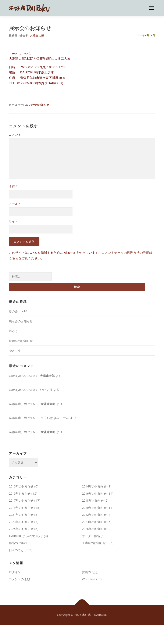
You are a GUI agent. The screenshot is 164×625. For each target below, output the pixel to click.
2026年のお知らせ (94, 529)
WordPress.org (92, 579)
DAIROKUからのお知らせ (26, 536)
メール (15, 203)
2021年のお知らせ (21, 515)
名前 (13, 186)
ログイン (15, 572)
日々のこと (16, 550)
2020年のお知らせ (37, 105)
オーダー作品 (91, 536)
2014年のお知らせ (94, 487)
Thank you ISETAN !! (22, 376)
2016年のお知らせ (94, 493)
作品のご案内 (18, 543)
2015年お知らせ (20, 493)
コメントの (19, 579)
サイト (13, 221)
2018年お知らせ (93, 501)
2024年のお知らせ (94, 522)
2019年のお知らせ (21, 508)
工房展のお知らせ (95, 543)
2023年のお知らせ (21, 522)
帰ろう (13, 331)
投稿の (89, 572)
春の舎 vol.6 (18, 311)
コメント (15, 134)
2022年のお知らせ (94, 515)
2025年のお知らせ (21, 529)
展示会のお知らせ (21, 321)
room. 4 (14, 351)
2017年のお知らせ (21, 501)
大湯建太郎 (37, 35)
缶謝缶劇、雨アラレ (22, 404)
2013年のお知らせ (21, 487)
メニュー (151, 8)
